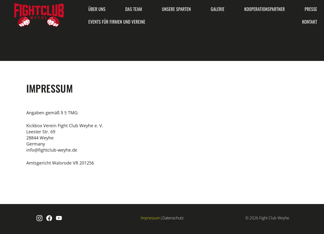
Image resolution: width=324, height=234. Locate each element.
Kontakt (309, 22)
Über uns (96, 9)
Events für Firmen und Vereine (116, 22)
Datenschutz (173, 218)
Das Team (133, 9)
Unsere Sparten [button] (176, 9)
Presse (311, 9)
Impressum (150, 218)
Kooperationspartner (264, 9)
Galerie (217, 9)
